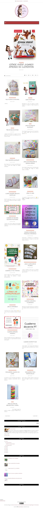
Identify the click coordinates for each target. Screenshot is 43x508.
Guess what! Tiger (30, 100)
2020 (6, 452)
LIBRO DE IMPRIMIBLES (12, 307)
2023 (6, 448)
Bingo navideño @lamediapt (12, 160)
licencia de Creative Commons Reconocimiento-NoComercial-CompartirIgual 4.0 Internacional (25, 505)
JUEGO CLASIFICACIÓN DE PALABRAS (30, 264)
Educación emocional (12, 97)
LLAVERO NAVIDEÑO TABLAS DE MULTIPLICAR (12, 194)
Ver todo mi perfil (6, 435)
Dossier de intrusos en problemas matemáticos (30, 233)
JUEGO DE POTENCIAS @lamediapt (30, 126)
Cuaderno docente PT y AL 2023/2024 (13, 468)
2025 (6, 441)
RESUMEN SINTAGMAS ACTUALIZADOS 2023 (15, 478)
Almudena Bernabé (12, 428)
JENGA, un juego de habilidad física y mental (12, 404)
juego (30, 123)
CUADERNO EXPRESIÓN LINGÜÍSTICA (12, 332)
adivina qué (30, 97)
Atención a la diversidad (12, 370)
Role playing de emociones (12, 99)
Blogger (28, 506)
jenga (12, 401)
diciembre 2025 (8, 442)
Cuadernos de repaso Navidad (10, 443)
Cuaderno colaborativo (12, 268)
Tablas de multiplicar (12, 191)
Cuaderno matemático (30, 299)
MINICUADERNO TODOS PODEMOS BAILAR (30, 373)
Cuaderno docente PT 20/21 (30, 342)
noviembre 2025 (8, 445)
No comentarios (7, 75)
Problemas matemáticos (30, 230)
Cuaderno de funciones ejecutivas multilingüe (12, 218)
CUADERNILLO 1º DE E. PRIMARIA (12, 271)
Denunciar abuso (2, 500)
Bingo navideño (12, 158)
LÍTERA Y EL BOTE (30, 193)
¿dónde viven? (21, 62)
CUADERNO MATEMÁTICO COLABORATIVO (30, 301)
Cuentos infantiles (30, 191)
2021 (6, 451)
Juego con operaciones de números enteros (30, 162)
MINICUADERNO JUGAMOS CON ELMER (12, 373)
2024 (6, 446)
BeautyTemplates (20, 506)
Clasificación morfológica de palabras (30, 262)
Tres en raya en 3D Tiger (12, 130)
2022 (6, 449)
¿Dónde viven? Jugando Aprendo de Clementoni (21, 66)
